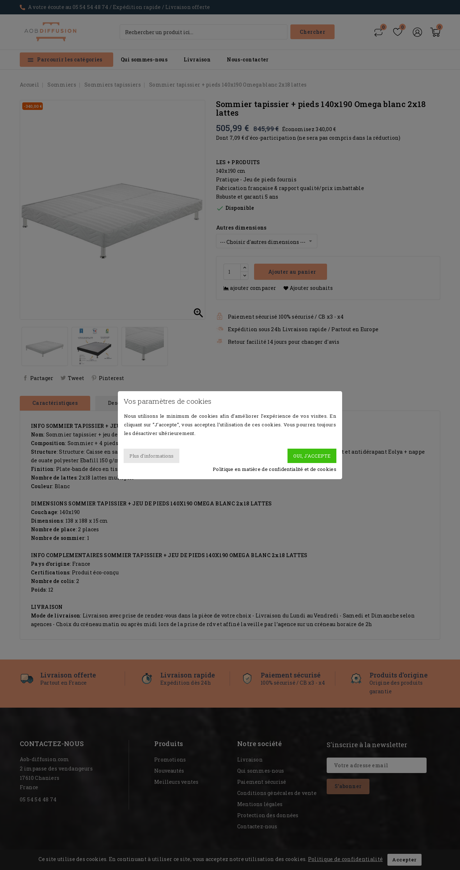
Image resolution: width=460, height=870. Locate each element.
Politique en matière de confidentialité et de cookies (274, 469)
